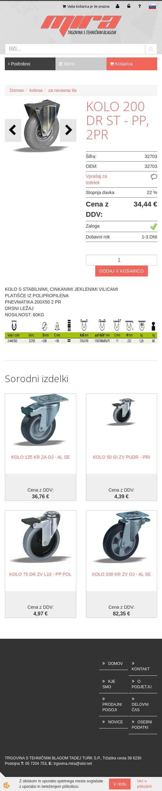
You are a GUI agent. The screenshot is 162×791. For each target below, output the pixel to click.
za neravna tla (62, 90)
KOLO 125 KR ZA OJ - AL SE (40, 457)
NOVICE (115, 722)
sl (152, 6)
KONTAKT (141, 669)
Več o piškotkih (144, 784)
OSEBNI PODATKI (142, 725)
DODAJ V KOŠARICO (121, 271)
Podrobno (19, 63)
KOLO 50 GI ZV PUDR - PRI (121, 457)
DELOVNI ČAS (140, 707)
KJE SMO (108, 684)
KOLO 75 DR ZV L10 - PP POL (40, 574)
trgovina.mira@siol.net (73, 763)
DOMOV (115, 663)
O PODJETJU (142, 684)
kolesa (36, 90)
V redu (119, 784)
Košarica (121, 63)
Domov (17, 90)
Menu (67, 63)
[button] (68, 130)
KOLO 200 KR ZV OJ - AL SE (121, 574)
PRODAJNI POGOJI (112, 707)
